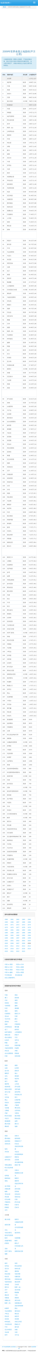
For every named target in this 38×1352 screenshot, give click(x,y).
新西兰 (17, 1219)
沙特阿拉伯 (8, 1027)
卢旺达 (7, 1313)
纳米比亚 (17, 1268)
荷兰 (16, 1097)
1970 (6, 925)
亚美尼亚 (17, 1056)
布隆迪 (7, 1298)
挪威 (6, 1105)
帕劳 (16, 1240)
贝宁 (6, 1290)
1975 (6, 927)
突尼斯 (17, 1319)
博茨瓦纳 (7, 1279)
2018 (23, 948)
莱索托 (17, 1298)
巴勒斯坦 (17, 1024)
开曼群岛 (7, 1202)
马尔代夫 (7, 1019)
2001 (12, 940)
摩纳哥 (7, 1126)
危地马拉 (17, 1197)
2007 (17, 943)
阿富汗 (17, 1035)
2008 (23, 943)
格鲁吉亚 (7, 1035)
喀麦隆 (17, 1292)
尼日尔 (7, 1268)
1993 (23, 935)
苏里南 (17, 1191)
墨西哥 (17, 1181)
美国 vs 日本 (9, 967)
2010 (6, 946)
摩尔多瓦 (17, 1108)
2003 (23, 940)
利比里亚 (7, 1274)
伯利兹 (7, 1175)
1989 (29, 932)
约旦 (16, 1021)
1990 (6, 935)
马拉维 (7, 1332)
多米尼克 (7, 1159)
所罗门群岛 (8, 1251)
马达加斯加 (8, 1311)
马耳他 (7, 1097)
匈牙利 (17, 1078)
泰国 (16, 1000)
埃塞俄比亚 (18, 1303)
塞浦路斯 (7, 1121)
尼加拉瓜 (7, 1144)
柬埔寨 (17, 1008)
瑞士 (16, 1073)
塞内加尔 (17, 1311)
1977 (17, 927)
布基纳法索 (18, 1279)
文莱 (16, 1043)
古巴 (6, 1210)
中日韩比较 (8, 975)
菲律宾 (7, 1003)
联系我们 (13, 1347)
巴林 (6, 1056)
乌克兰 (7, 1118)
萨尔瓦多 (17, 1202)
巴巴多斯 (7, 1199)
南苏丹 (17, 1316)
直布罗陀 (17, 1092)
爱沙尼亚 (7, 1124)
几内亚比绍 (8, 1324)
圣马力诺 (7, 1092)
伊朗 (16, 1051)
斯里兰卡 (17, 1013)
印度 (16, 1016)
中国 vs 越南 (9, 972)
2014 (29, 946)
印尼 (6, 1008)
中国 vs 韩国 (20, 972)
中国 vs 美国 (9, 964)
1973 (23, 925)
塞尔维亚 (17, 1116)
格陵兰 (17, 1178)
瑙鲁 (6, 1254)
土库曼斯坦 (18, 1032)
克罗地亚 (17, 1089)
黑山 (6, 1100)
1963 (23, 919)
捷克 (6, 1078)
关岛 (6, 1230)
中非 (6, 1327)
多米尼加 (17, 1189)
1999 (29, 938)
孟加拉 (7, 1021)
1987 (17, 932)
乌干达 (17, 1335)
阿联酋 (17, 1053)
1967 (17, 922)
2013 (23, 946)
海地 (6, 1181)
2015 (6, 948)
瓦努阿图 (17, 1238)
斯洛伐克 (17, 1118)
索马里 (17, 1327)
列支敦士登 (18, 1094)
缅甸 (16, 1011)
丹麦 (6, 1113)
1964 (29, 919)
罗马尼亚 (17, 1086)
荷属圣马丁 (18, 1141)
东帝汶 (17, 1040)
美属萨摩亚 (8, 1240)
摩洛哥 (7, 1295)
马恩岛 (17, 1113)
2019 (29, 948)
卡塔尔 (7, 1045)
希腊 (16, 1081)
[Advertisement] (19, 28)
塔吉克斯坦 (8, 1037)
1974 (29, 925)
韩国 (16, 1003)
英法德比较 (18, 975)
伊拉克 (7, 1051)
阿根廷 (7, 1207)
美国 (6, 1136)
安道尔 (7, 1102)
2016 (12, 948)
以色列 (7, 1040)
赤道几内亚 (18, 1321)
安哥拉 (7, 1266)
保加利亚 (7, 1086)
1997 (17, 938)
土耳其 (17, 1084)
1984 (29, 930)
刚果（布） (8, 1303)
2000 (6, 940)
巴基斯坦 (7, 1013)
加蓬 (16, 1329)
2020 (6, 951)
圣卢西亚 (7, 1186)
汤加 (6, 1248)
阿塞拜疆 (17, 1045)
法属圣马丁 (8, 1157)
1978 (23, 927)
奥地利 (17, 1076)
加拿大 (17, 1136)
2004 (29, 940)
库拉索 (7, 1197)
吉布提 (7, 1284)
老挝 (6, 1011)
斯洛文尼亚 (8, 1089)
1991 (12, 935)
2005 (6, 943)
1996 (12, 938)
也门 (6, 1029)
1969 (29, 922)
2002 (17, 940)
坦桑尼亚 (17, 1276)
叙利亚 (17, 1029)
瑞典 (16, 1126)
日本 (6, 1000)
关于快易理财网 (6, 1347)
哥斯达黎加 (8, 1165)
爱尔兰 (17, 1124)
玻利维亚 (17, 1138)
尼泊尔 (7, 1016)
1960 (6, 919)
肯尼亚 (7, 1319)
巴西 (16, 1199)
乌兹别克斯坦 (9, 1048)
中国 (6, 995)
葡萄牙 (7, 1073)
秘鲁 (6, 1191)
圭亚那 (17, 1159)
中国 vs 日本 (20, 964)
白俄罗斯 (17, 1100)
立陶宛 (7, 1110)
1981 (12, 930)
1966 (12, 922)
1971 (12, 925)
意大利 (7, 1071)
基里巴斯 (7, 1225)
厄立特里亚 (8, 1329)
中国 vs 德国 (20, 967)
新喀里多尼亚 (19, 1251)
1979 (29, 927)
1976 (12, 927)
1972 (17, 925)
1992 (17, 935)
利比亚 (7, 1276)
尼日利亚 (17, 1290)
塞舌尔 (7, 1287)
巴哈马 (17, 1207)
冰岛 (6, 1076)
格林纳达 (7, 1178)
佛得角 (17, 1271)
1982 (17, 930)
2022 (17, 951)
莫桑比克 (7, 1300)
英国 (6, 1065)
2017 (17, 948)
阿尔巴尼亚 (8, 1116)
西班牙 (17, 1071)
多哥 (6, 1292)
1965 (6, 922)
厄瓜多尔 (17, 1194)
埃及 (16, 1263)
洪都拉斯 (7, 1189)
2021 (12, 951)
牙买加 (7, 1151)
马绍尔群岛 (8, 1232)
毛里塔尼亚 (8, 1282)
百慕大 (17, 1170)
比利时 (17, 1068)
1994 (29, 935)
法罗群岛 (17, 1110)
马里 (16, 1332)
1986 (12, 932)
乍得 (16, 1295)
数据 (4, 7)
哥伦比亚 (7, 1194)
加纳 (6, 1271)
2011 (12, 946)
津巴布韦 (17, 1300)
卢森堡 (17, 1105)
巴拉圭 (17, 1144)
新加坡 (17, 997)
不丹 (16, 1037)
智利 (6, 1149)
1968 (23, 922)
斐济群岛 (17, 1232)
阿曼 (6, 1043)
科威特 (17, 1048)
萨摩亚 (7, 1243)
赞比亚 (17, 1313)
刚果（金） (18, 1287)
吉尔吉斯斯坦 (9, 1053)
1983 (23, 930)
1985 (6, 932)
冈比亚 (7, 1316)
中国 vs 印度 (20, 970)
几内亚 (17, 1284)
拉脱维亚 (17, 1102)
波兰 (6, 1081)
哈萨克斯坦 (8, 1032)
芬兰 (6, 1094)
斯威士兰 (17, 1324)
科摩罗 (7, 1308)
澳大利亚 (7, 1219)
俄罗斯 (7, 1084)
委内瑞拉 (7, 1138)
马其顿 (7, 1108)
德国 (16, 1065)
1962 (17, 919)
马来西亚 (7, 1005)
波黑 (16, 1121)
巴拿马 (17, 1205)
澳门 (6, 997)
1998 (23, 938)
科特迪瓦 (7, 1321)
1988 (23, 932)
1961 (12, 919)
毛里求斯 (17, 1274)
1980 (6, 930)
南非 (6, 1263)
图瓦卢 (17, 1243)
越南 (16, 1005)
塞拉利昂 (17, 1282)
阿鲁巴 (7, 1205)
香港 (16, 995)
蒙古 (16, 1019)
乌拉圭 (17, 1151)
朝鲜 (6, 1024)
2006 (12, 943)
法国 (6, 1068)
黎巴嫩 (17, 1027)
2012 (17, 946)
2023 (23, 951)
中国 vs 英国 (9, 970)
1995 (6, 938)
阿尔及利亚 (18, 1266)
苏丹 (6, 1335)
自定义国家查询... (10, 977)
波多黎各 (7, 1141)
